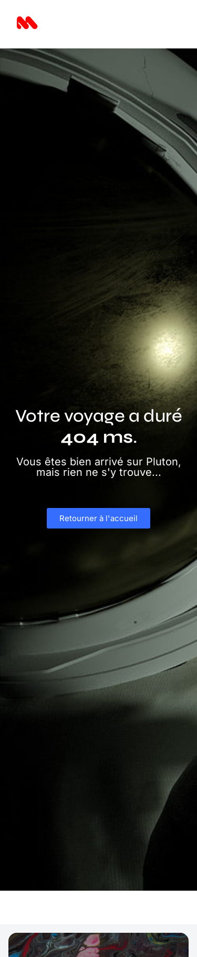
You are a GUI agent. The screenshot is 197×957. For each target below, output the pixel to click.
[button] (166, 24)
